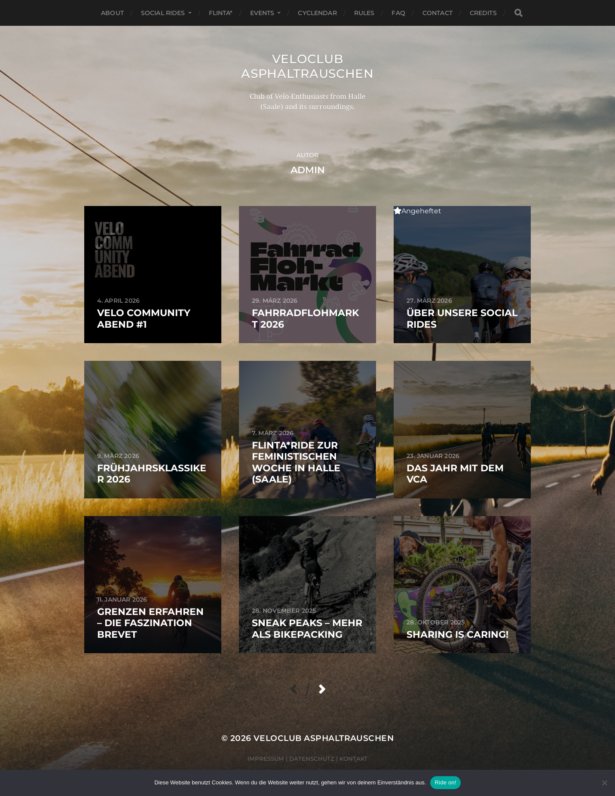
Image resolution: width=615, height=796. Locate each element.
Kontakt (353, 758)
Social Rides (163, 13)
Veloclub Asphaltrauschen (307, 66)
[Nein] (604, 782)
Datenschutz (311, 758)
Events (262, 13)
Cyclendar (317, 13)
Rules (364, 13)
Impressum (266, 758)
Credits (483, 13)
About (112, 13)
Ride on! (445, 782)
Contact (437, 13)
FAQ (398, 13)
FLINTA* (221, 13)
